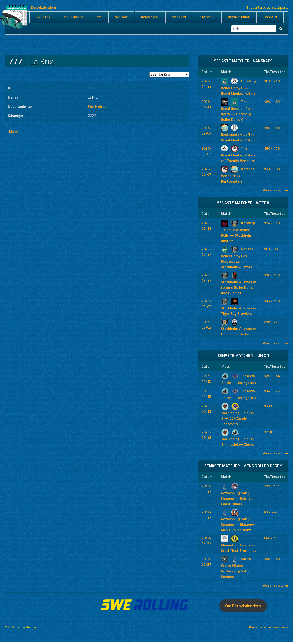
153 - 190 (272, 169)
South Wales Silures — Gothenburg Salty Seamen (236, 567)
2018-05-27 (206, 540)
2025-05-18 (206, 225)
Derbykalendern (43, 7)
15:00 (268, 406)
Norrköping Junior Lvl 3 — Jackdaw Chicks (238, 438)
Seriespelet (73, 17)
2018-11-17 (206, 488)
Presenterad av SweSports (268, 627)
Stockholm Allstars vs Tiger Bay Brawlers (239, 307)
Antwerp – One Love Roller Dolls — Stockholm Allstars (238, 231)
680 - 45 (271, 538)
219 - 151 (272, 486)
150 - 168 (272, 127)
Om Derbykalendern (243, 606)
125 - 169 (272, 101)
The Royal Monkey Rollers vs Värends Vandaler (238, 154)
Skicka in (179, 17)
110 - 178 (272, 275)
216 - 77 (271, 321)
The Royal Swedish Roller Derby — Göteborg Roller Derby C (238, 110)
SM (99, 17)
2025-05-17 (206, 251)
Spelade (121, 17)
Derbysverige (239, 17)
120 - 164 (272, 375)
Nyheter (43, 17)
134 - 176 (272, 391)
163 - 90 (271, 249)
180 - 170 (272, 148)
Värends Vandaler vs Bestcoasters (238, 175)
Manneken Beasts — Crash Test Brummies (238, 544)
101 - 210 (272, 81)
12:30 (268, 432)
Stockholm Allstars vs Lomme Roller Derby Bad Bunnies (239, 284)
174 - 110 (272, 223)
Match (14, 131)
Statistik (207, 17)
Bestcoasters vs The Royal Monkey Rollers (238, 134)
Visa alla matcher (275, 190)
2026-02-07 (206, 130)
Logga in (270, 17)
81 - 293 (271, 512)
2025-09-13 (206, 408)
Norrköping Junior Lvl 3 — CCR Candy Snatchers (238, 414)
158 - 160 (272, 558)
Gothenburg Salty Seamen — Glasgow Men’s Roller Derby (237, 521)
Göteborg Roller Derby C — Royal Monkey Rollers (238, 87)
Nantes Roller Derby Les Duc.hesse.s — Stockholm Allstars (237, 258)
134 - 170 (272, 301)
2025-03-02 (206, 303)
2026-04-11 (206, 83)
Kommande (150, 17)
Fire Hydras (97, 106)
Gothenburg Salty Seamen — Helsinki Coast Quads (236, 495)
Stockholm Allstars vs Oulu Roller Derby (239, 328)
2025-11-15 (206, 378)
